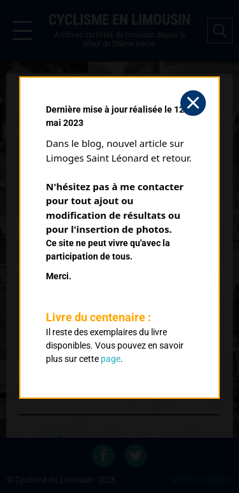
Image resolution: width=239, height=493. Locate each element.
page (110, 359)
